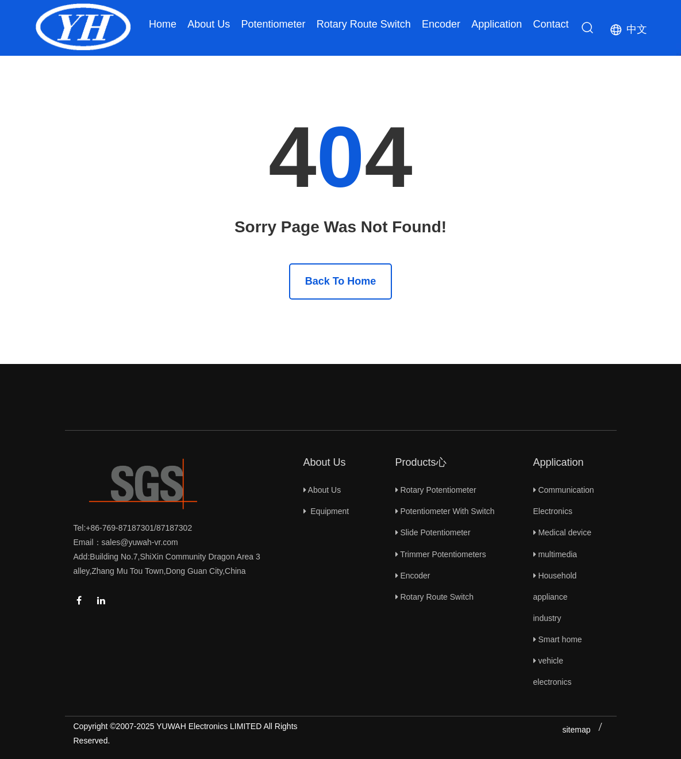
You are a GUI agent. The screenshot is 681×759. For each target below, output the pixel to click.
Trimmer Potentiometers (440, 554)
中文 (636, 29)
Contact (550, 24)
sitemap (576, 729)
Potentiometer (273, 24)
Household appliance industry (555, 597)
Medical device (562, 532)
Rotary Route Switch (364, 24)
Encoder (441, 24)
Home (162, 24)
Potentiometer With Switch (445, 511)
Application (496, 24)
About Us (208, 24)
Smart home (557, 639)
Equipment (326, 511)
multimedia (555, 554)
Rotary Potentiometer (435, 489)
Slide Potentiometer (433, 532)
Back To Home (340, 281)
